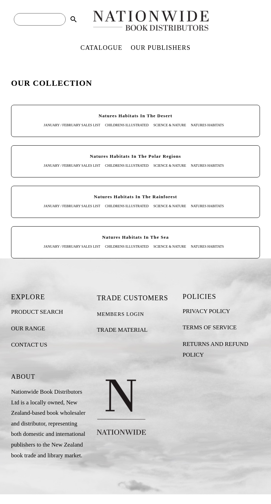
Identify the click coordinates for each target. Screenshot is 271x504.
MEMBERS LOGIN (120, 314)
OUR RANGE (28, 328)
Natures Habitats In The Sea (135, 237)
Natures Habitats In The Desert (135, 115)
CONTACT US (29, 344)
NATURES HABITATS (207, 125)
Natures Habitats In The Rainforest (135, 196)
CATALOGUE (101, 47)
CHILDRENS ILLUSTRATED (127, 125)
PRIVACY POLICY (206, 311)
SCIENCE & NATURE (169, 125)
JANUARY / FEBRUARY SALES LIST (72, 125)
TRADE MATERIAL (122, 330)
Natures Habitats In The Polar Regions (135, 156)
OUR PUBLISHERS (160, 47)
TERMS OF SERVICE (209, 327)
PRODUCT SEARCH (37, 312)
